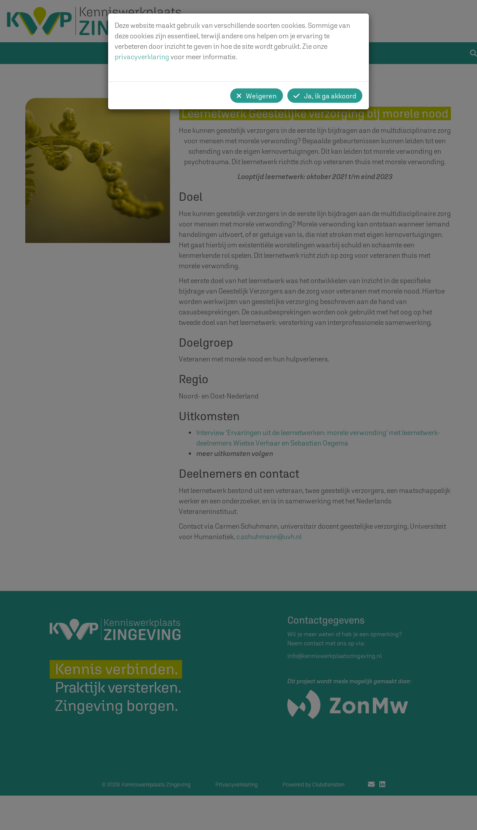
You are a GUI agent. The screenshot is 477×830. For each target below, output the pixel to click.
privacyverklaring (142, 57)
